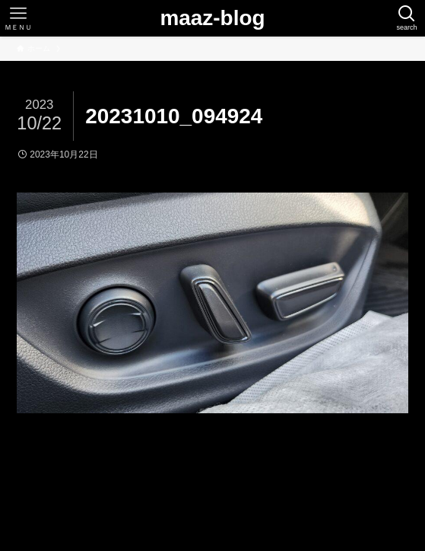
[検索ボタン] (407, 18)
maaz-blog (212, 18)
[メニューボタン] (18, 18)
